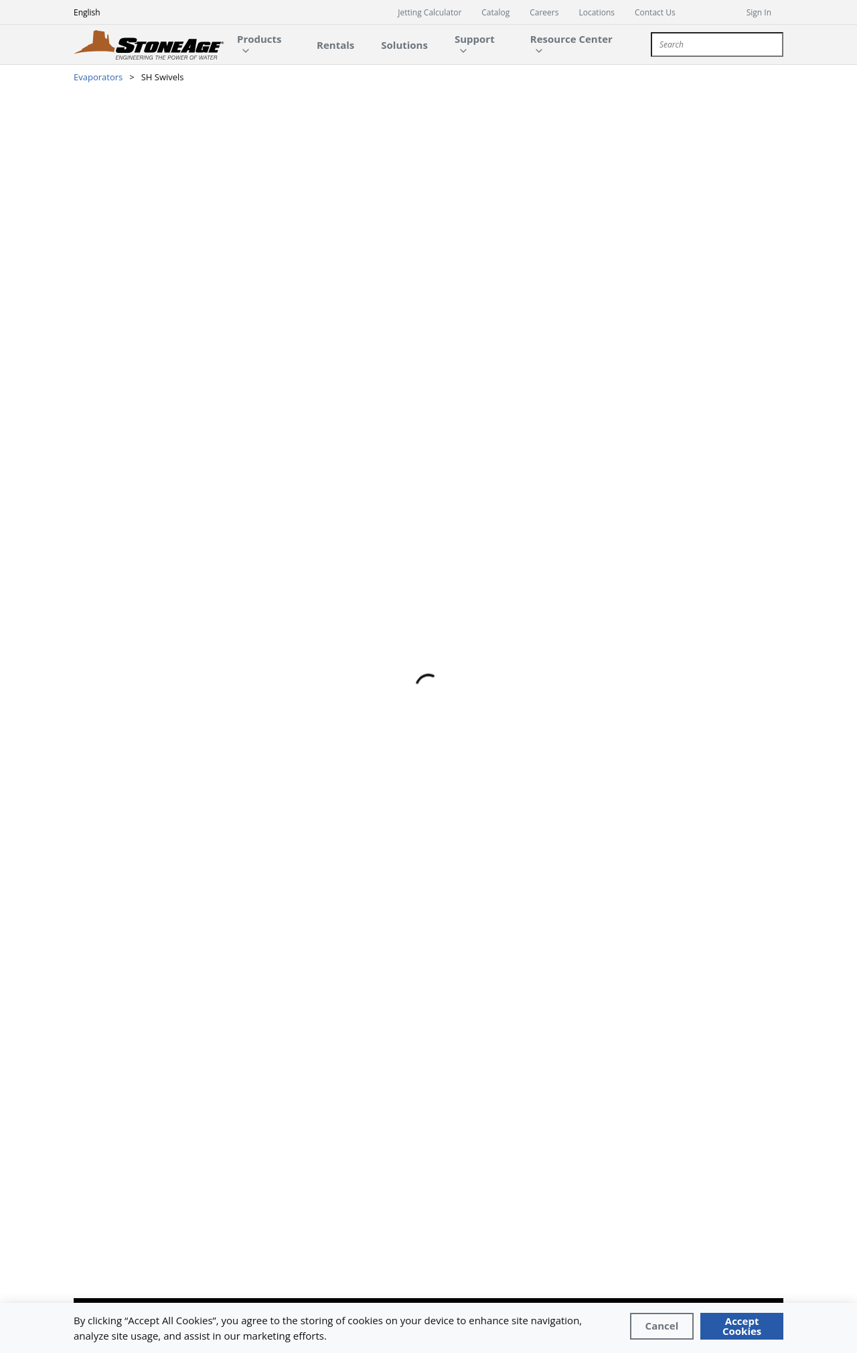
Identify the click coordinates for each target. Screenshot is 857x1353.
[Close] (662, 1326)
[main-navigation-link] (335, 44)
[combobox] (717, 44)
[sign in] (765, 12)
